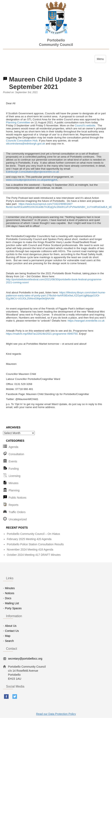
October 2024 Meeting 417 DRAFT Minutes (34, 554)
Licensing (14, 475)
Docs (8, 598)
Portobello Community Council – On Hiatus (33, 533)
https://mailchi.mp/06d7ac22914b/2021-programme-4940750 (42, 333)
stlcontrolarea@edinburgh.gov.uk (25, 143)
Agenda (13, 447)
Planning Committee (18, 122)
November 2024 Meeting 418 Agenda (30, 549)
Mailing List (12, 603)
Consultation (16, 454)
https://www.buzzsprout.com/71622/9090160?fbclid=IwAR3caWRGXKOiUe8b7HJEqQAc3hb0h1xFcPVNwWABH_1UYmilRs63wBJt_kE (59, 205)
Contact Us (12, 630)
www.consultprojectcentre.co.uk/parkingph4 (31, 179)
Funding (14, 468)
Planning (14, 490)
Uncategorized (18, 519)
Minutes (13, 483)
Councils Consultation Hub (21, 140)
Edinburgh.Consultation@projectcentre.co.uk (32, 171)
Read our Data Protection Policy (56, 714)
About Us (11, 625)
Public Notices (17, 497)
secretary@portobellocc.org (25, 658)
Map (7, 635)
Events (13, 461)
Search (9, 640)
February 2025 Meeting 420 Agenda (29, 539)
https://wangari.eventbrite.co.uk (86, 320)
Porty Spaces (13, 608)
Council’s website (85, 125)
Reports (13, 504)
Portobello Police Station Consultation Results (35, 544)
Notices (9, 593)
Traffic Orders (17, 512)
